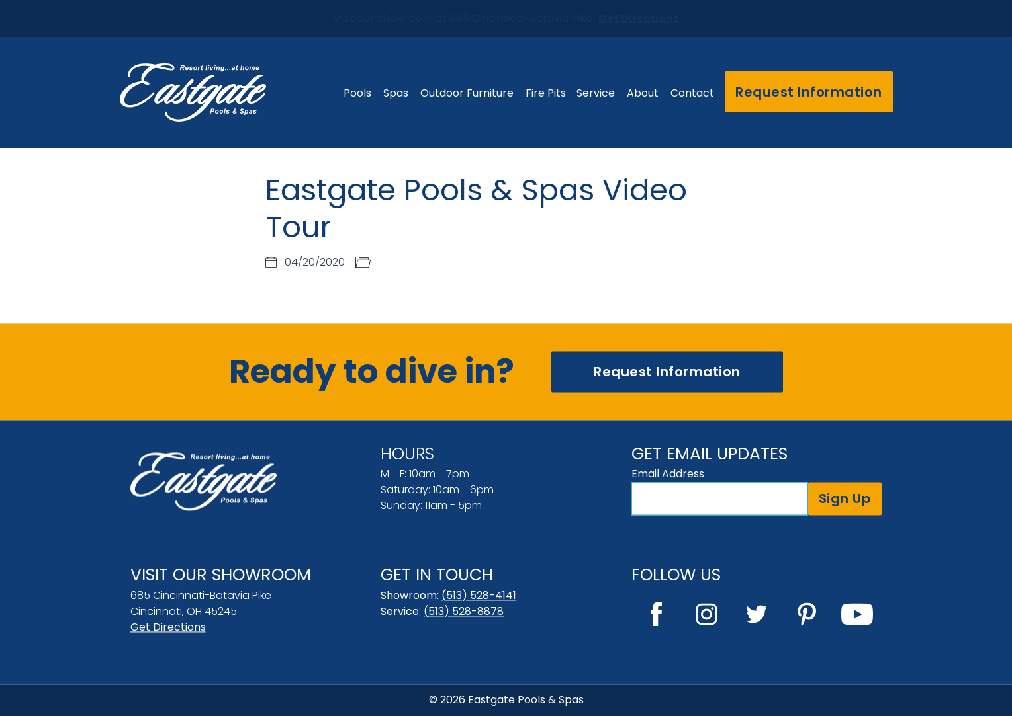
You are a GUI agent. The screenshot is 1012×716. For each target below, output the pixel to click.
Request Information (808, 92)
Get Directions (168, 627)
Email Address (667, 473)
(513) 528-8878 (464, 611)
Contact (692, 92)
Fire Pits (546, 92)
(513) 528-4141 (478, 595)
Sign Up (845, 498)
